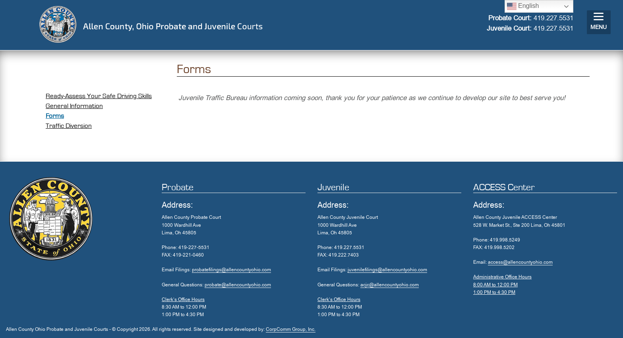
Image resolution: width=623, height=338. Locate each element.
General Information (74, 105)
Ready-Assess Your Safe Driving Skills (99, 96)
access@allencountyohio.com (520, 262)
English (523, 6)
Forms (55, 115)
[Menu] (599, 22)
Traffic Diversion (69, 125)
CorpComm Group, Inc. (290, 329)
